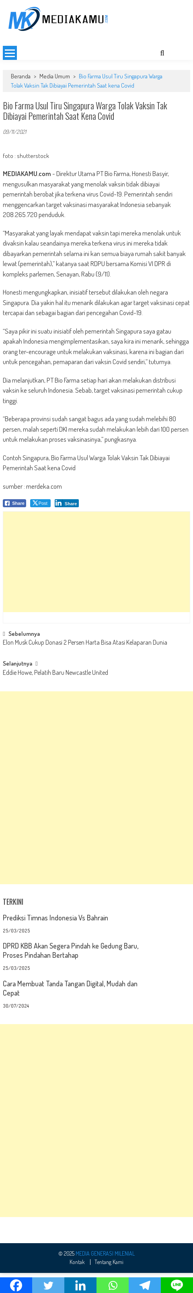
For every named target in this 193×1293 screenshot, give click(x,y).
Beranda (21, 96)
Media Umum (54, 96)
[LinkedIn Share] (67, 523)
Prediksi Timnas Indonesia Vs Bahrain (55, 937)
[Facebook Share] (14, 523)
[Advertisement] (96, 47)
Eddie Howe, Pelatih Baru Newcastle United (55, 693)
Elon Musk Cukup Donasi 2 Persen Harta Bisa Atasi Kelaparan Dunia (85, 663)
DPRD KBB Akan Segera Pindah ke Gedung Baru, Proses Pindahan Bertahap (70, 970)
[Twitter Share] (40, 523)
